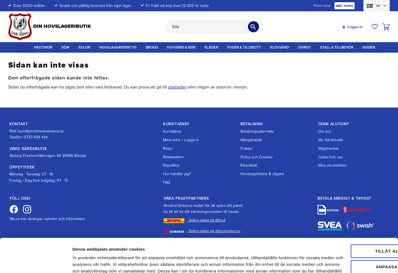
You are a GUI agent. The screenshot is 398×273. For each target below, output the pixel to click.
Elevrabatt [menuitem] (248, 165)
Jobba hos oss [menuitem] (330, 157)
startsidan (177, 87)
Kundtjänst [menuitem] (172, 131)
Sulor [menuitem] (84, 47)
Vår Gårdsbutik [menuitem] (330, 140)
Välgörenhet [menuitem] (328, 148)
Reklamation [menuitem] (173, 157)
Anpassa (352, 229)
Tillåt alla (351, 214)
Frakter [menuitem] (246, 148)
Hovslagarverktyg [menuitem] (118, 47)
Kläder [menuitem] (211, 47)
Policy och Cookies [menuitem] (256, 157)
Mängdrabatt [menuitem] (251, 140)
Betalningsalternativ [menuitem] (257, 131)
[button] (374, 26)
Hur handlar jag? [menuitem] (177, 174)
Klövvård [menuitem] (279, 47)
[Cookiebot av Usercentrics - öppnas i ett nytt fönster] (36, 262)
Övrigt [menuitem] (304, 47)
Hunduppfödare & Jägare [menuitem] (262, 174)
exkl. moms (344, 6)
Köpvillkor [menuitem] (171, 165)
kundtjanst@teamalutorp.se (41, 131)
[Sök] (253, 26)
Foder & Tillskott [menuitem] (244, 47)
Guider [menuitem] (368, 47)
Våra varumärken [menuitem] (332, 165)
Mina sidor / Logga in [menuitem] (181, 140)
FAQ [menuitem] (166, 182)
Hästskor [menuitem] (43, 47)
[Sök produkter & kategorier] (213, 26)
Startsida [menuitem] (23, 47)
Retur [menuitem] (167, 148)
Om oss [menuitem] (324, 131)
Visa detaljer (84, 262)
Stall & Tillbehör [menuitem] (336, 47)
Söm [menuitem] (65, 47)
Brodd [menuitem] (152, 47)
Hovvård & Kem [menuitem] (181, 47)
